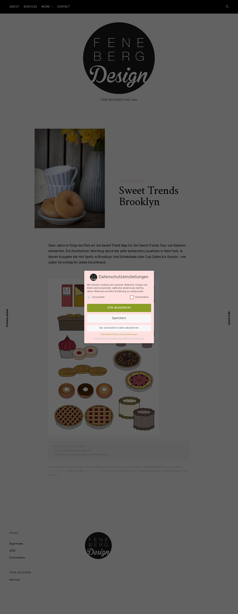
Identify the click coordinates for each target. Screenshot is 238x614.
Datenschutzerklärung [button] (121, 339)
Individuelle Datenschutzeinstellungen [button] (119, 334)
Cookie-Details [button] (101, 339)
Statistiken (139, 297)
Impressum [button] (139, 339)
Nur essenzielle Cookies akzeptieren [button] (119, 328)
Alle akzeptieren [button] (119, 308)
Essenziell (95, 297)
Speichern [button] (119, 318)
